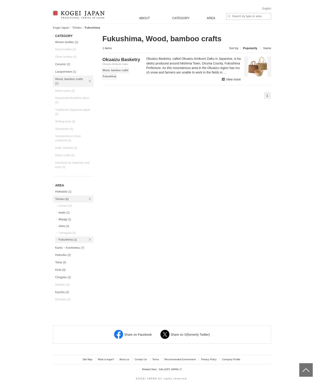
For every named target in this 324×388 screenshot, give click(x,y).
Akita (63, 226)
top (301, 364)
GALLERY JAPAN (170, 369)
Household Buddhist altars (72, 100)
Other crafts (64, 155)
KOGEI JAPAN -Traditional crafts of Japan (78, 15)
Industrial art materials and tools (72, 165)
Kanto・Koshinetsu (69, 247)
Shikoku (62, 284)
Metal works (65, 90)
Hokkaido (63, 191)
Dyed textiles (65, 49)
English (266, 8)
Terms (155, 359)
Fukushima (67, 239)
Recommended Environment (180, 359)
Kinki (60, 269)
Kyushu (62, 292)
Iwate (64, 212)
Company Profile (231, 359)
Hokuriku (63, 255)
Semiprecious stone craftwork (68, 138)
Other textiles (65, 56)
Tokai (60, 262)
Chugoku (63, 277)
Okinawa (63, 299)
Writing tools (65, 121)
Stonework (64, 129)
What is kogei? (106, 359)
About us (124, 359)
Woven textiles (66, 42)
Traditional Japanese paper (72, 112)
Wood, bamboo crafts (69, 81)
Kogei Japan (61, 27)
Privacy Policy (208, 359)
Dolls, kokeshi (66, 147)
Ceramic (62, 64)
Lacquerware (65, 71)
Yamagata (67, 232)
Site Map (87, 359)
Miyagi (64, 219)
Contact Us (141, 359)
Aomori (65, 205)
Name (267, 48)
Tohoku (77, 27)
